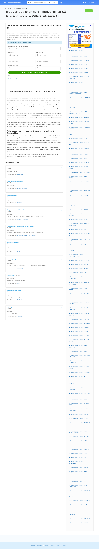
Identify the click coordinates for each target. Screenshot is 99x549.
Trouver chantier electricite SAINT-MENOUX (78, 382)
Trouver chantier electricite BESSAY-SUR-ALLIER (79, 239)
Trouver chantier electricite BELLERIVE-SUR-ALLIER (79, 77)
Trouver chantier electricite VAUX (78, 351)
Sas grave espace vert (22, 219)
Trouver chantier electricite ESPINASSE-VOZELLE (79, 404)
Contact (64, 545)
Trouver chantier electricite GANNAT (79, 88)
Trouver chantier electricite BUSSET (79, 453)
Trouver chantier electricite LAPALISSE (79, 117)
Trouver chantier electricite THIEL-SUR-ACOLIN (79, 340)
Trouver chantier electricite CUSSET (79, 64)
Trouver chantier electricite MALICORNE (80, 422)
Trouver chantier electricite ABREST (79, 138)
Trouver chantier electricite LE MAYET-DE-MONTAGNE (79, 224)
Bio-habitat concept (22, 300)
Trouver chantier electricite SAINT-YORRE (78, 133)
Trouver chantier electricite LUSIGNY (79, 210)
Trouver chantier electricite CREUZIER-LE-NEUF (79, 367)
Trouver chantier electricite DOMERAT (79, 72)
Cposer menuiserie (22, 188)
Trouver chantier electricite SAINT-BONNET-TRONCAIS (78, 431)
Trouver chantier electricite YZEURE (79, 68)
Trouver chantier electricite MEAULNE (79, 436)
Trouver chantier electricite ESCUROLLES (80, 491)
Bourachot (20, 174)
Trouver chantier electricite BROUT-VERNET (78, 289)
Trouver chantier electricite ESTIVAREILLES (76, 361)
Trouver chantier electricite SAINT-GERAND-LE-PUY (78, 346)
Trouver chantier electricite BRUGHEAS (79, 260)
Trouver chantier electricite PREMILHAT (80, 162)
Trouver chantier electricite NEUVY (78, 219)
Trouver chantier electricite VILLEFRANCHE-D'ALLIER (76, 255)
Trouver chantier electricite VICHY (78, 56)
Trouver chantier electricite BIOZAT (78, 481)
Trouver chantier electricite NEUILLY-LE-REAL (79, 234)
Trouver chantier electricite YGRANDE (79, 445)
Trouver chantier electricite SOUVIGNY (79, 182)
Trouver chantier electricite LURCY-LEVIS (80, 172)
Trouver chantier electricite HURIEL (78, 154)
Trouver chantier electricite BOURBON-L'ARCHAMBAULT (79, 149)
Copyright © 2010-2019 (36, 545)
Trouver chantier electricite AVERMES (79, 102)
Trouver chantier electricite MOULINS (79, 60)
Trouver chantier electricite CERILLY (79, 245)
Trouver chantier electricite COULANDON (76, 462)
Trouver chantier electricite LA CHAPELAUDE (77, 377)
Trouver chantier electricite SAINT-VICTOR (78, 177)
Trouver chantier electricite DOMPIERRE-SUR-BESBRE (79, 128)
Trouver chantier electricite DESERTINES (80, 98)
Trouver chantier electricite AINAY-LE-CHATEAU (79, 314)
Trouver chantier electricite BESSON (79, 418)
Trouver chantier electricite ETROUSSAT (80, 518)
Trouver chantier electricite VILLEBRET (79, 264)
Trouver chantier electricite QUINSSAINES (76, 277)
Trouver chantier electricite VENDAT (79, 158)
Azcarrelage (20, 268)
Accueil (7, 8)
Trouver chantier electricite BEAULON (79, 196)
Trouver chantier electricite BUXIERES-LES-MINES (79, 302)
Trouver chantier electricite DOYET (78, 272)
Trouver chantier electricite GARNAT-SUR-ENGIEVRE (78, 486)
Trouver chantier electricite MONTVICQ (79, 509)
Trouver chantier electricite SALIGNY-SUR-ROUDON (78, 409)
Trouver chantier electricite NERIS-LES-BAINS (79, 143)
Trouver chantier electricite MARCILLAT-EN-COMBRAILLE (79, 394)
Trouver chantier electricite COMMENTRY (76, 83)
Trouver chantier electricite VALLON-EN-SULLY (79, 191)
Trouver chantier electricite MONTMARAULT (76, 214)
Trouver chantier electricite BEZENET (79, 331)
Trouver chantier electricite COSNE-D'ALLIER (78, 167)
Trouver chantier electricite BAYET (78, 505)
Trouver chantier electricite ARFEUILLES (80, 500)
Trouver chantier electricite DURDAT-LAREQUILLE (78, 249)
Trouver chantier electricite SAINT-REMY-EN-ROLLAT (79, 204)
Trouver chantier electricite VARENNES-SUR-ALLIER (79, 106)
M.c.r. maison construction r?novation (26, 235)
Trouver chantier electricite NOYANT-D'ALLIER (78, 495)
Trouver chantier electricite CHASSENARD (76, 388)
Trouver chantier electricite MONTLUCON (76, 51)
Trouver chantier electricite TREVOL (79, 200)
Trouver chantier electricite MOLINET (79, 294)
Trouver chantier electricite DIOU (78, 229)
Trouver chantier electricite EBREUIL (79, 268)
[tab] (34, 167)
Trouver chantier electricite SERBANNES (80, 477)
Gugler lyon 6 (20, 316)
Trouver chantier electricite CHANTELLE (80, 298)
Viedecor (19, 202)
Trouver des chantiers (11, 2)
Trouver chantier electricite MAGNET (79, 457)
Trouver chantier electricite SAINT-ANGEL (78, 472)
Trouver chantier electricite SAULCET (79, 467)
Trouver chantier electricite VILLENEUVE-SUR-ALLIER (79, 356)
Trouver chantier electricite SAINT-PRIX (79, 449)
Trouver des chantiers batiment (19, 8)
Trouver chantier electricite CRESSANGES (80, 527)
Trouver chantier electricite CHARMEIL (79, 523)
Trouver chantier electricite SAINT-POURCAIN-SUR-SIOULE (78, 93)
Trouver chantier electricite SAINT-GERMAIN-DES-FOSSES (78, 112)
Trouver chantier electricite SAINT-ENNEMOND (78, 513)
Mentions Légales (55, 545)
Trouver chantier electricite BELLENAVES (80, 335)
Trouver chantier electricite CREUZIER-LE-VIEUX (79, 122)
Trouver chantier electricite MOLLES (79, 414)
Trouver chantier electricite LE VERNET (79, 186)
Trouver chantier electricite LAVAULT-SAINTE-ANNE (79, 283)
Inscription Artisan (88, 2)
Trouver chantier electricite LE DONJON (80, 323)
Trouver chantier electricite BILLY (78, 441)
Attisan (19, 283)
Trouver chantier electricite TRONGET (79, 399)
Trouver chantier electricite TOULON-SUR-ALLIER (79, 308)
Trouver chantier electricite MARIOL (79, 427)
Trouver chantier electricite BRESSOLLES (80, 372)
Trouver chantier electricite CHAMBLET (79, 327)
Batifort (19, 251)
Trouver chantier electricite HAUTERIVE (79, 319)
